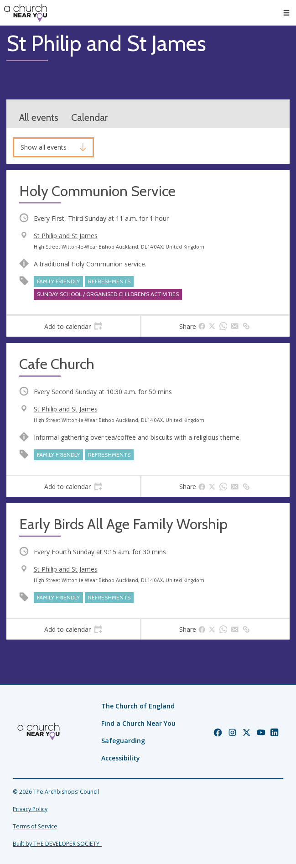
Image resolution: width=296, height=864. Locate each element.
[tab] (73, 326)
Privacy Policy (30, 809)
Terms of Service (35, 826)
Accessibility (120, 758)
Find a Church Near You (138, 723)
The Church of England (138, 706)
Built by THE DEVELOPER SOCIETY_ (57, 844)
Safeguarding (123, 740)
